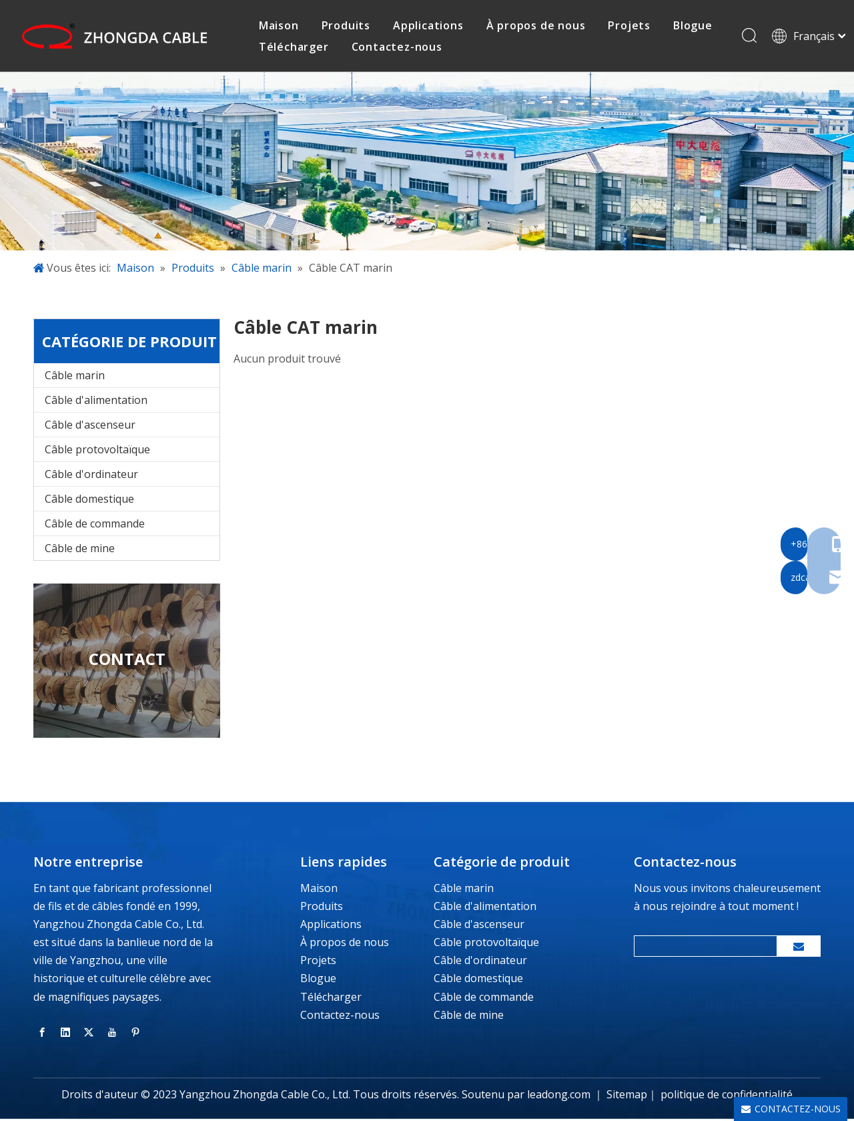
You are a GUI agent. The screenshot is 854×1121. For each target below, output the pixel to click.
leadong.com (558, 1096)
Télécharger (296, 47)
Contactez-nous (398, 47)
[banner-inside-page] (427, 163)
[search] (702, 948)
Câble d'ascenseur (90, 426)
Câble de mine (80, 550)
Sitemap (626, 1096)
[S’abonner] (799, 948)
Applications (331, 926)
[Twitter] (88, 1033)
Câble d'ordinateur (91, 476)
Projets (318, 962)
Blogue (318, 980)
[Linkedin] (65, 1033)
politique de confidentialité (727, 1096)
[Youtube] (112, 1033)
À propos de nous (344, 944)
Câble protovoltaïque (97, 451)
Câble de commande (95, 525)
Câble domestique (89, 500)
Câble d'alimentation (96, 402)
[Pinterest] (135, 1033)
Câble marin (75, 377)
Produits (321, 908)
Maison (319, 889)
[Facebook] (42, 1033)
